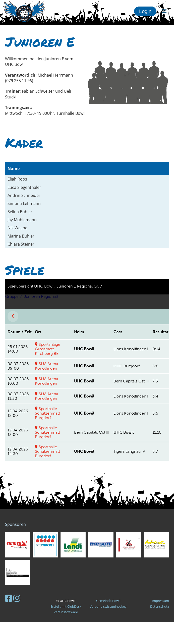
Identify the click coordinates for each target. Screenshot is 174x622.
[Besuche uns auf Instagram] (16, 598)
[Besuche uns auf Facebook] (8, 598)
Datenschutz (159, 606)
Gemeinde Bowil (108, 600)
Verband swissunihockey (108, 606)
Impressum (160, 600)
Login (145, 11)
